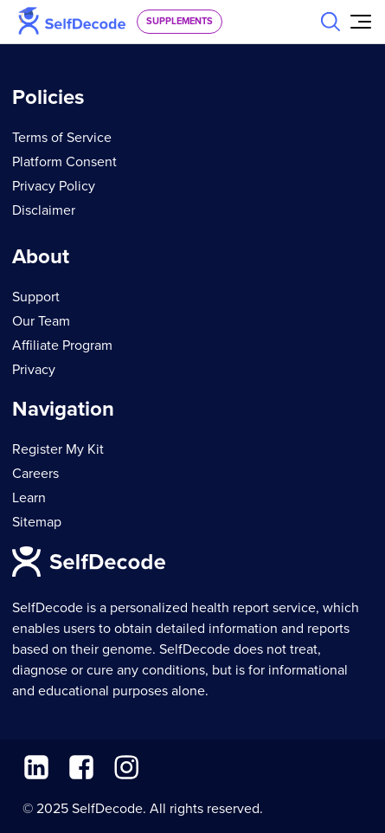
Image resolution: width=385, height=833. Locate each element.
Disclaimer (43, 210)
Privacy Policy (53, 186)
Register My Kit (58, 449)
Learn (29, 498)
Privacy (33, 369)
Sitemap (36, 522)
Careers (35, 473)
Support (36, 297)
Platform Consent (64, 162)
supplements (179, 21)
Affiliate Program (62, 345)
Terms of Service (62, 137)
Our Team (41, 321)
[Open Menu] (360, 21)
